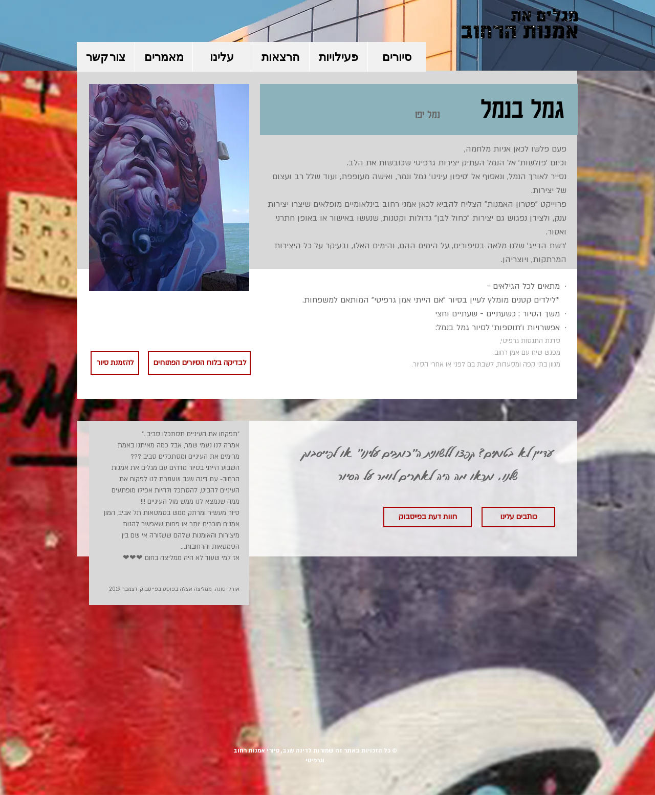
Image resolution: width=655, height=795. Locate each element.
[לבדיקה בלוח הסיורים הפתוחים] (199, 363)
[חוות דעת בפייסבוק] (427, 517)
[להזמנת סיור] (115, 363)
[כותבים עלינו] (518, 517)
